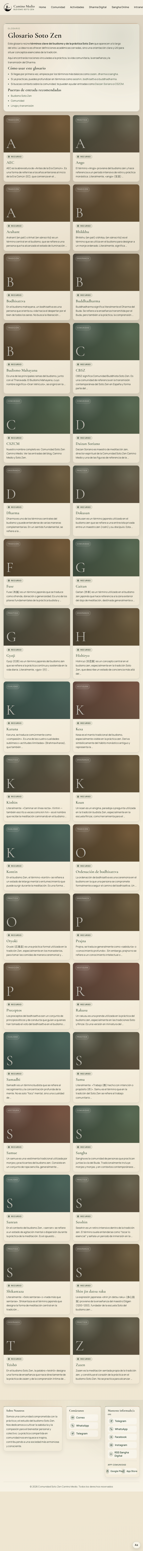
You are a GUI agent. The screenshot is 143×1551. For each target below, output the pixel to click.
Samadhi (13, 1080)
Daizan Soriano (104, 84)
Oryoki (11, 941)
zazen (93, 74)
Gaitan (81, 586)
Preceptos (14, 1010)
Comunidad (17, 100)
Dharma (12, 513)
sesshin (77, 79)
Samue (11, 1154)
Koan (80, 802)
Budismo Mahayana (21, 370)
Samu (80, 1080)
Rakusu (82, 1010)
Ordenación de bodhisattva (97, 871)
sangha (113, 74)
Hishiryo (82, 655)
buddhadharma (108, 79)
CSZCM (119, 84)
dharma (102, 74)
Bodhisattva (15, 301)
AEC (10, 162)
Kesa (79, 729)
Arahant (13, 231)
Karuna (12, 729)
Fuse (10, 586)
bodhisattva (89, 79)
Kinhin (11, 802)
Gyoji (10, 655)
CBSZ (80, 370)
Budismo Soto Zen (21, 95)
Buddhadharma (88, 301)
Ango (80, 162)
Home (42, 7)
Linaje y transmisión (22, 105)
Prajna (81, 941)
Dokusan (83, 513)
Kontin (11, 871)
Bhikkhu (82, 231)
